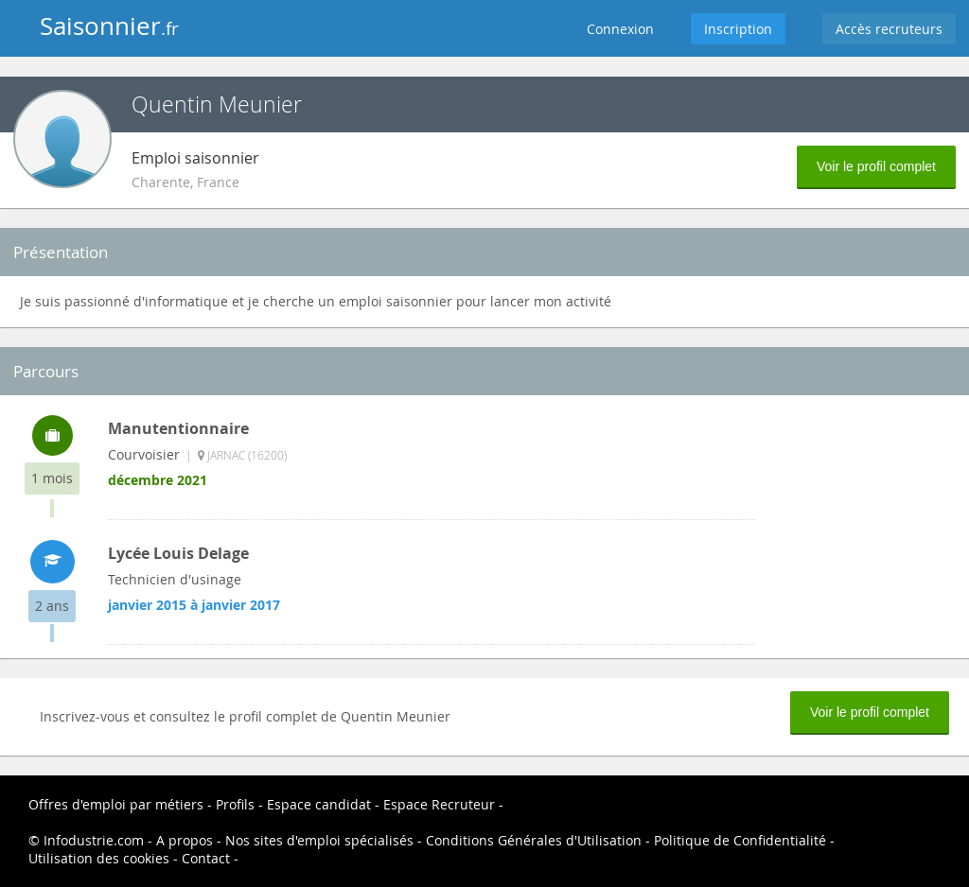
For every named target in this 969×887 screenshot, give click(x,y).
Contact (206, 858)
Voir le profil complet (876, 166)
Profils (235, 804)
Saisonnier (109, 26)
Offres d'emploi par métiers (115, 804)
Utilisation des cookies (98, 858)
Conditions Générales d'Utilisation (534, 840)
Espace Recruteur (439, 804)
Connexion (620, 29)
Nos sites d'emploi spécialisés (319, 840)
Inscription (738, 29)
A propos (184, 840)
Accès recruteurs (889, 29)
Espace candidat (319, 804)
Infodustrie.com (94, 840)
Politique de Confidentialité (740, 840)
